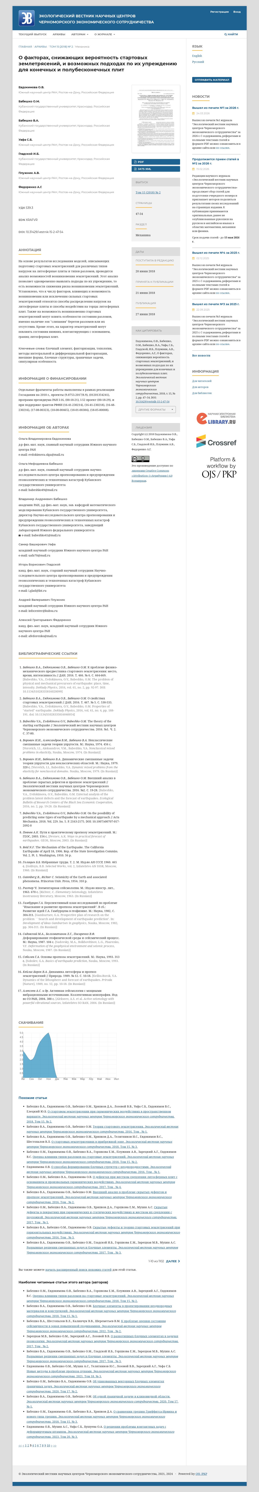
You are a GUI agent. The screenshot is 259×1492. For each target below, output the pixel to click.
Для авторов (200, 387)
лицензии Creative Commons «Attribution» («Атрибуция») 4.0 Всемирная (152, 475)
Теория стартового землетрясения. (119, 1126)
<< (20, 1445)
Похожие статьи (33, 1098)
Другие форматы (152, 409)
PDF (140, 161)
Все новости (201, 355)
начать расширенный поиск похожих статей (78, 1270)
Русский (198, 62)
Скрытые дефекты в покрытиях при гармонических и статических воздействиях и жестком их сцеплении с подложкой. (99, 1212)
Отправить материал (212, 79)
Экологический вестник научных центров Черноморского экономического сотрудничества (96, 19)
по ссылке (222, 148)
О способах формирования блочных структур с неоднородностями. (100, 1167)
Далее (171, 1261)
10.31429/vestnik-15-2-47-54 (44, 232)
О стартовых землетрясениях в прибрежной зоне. (88, 1142)
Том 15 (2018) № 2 (61, 46)
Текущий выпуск (33, 34)
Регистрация (219, 11)
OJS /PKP (201, 1474)
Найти (231, 34)
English (197, 56)
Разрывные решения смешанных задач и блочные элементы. (72, 1247)
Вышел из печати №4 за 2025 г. (216, 253)
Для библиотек (202, 393)
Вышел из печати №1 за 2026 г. (215, 108)
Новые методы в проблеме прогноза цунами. (60, 1371)
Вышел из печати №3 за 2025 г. (215, 304)
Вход (237, 11)
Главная (25, 46)
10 (48, 1445)
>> (55, 1445)
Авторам (78, 34)
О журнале (103, 34)
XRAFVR (32, 220)
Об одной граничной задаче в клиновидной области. (131, 1396)
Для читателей (202, 381)
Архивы (59, 34)
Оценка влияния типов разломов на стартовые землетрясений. (80, 1157)
